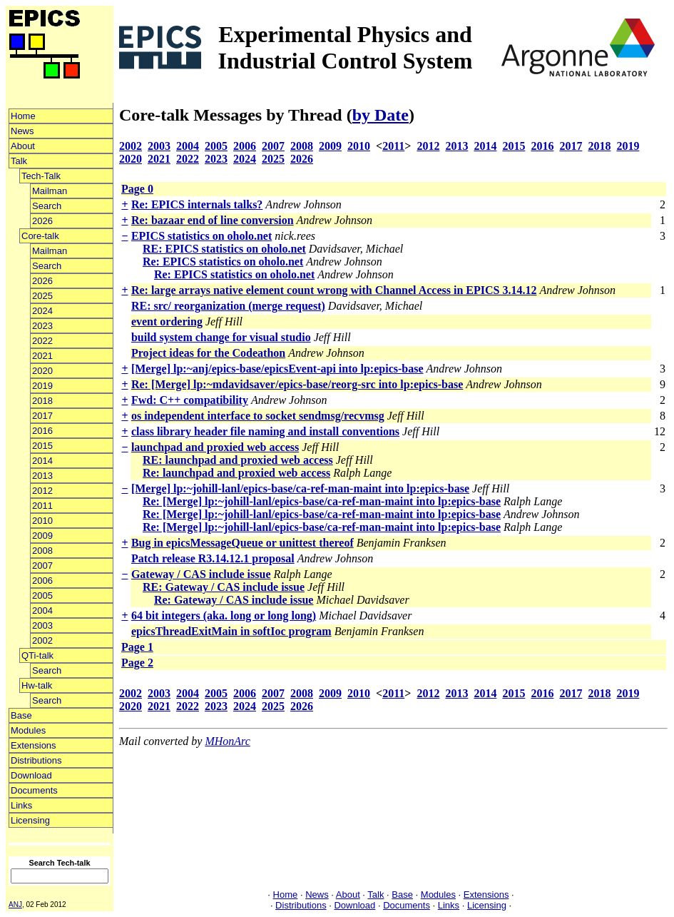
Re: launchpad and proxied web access (236, 473)
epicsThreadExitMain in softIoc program (231, 631)
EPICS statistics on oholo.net (201, 236)
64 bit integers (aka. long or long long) (223, 615)
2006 (42, 580)
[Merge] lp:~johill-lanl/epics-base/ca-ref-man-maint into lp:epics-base (300, 488)
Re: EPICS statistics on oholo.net (223, 261)
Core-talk (40, 235)
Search (46, 206)
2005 (42, 595)
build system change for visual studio (221, 337)
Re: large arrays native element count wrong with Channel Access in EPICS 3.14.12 (334, 290)
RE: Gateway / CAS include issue (224, 587)
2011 (42, 505)
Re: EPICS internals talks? (196, 204)
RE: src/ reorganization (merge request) (228, 306)
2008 (42, 550)
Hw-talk (36, 685)
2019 (42, 385)
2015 (42, 445)
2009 (42, 535)
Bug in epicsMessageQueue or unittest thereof (242, 543)
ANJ (15, 904)
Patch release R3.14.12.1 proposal (213, 558)
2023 (42, 325)
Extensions (33, 745)
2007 (42, 565)
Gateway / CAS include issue (201, 574)
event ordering (167, 321)
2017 (42, 415)
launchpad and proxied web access (215, 447)
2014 (42, 460)
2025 (42, 295)
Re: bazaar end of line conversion (212, 220)
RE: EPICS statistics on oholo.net (224, 249)
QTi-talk (37, 655)
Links (21, 805)
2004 (42, 610)
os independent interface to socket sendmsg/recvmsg (257, 416)
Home (23, 116)
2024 (42, 310)
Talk (19, 161)
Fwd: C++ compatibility (189, 400)
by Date (380, 115)
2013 (42, 475)
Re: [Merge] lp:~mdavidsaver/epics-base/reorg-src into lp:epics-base (297, 384)
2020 (42, 370)
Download (31, 775)
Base (21, 715)
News (22, 131)
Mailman (49, 191)
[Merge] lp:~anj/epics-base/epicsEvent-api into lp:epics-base (277, 369)
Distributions (36, 760)
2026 (42, 221)
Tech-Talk (41, 176)
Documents (34, 790)
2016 (42, 430)
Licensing (30, 820)
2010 (42, 520)
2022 (42, 340)
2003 (42, 625)
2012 (42, 490)
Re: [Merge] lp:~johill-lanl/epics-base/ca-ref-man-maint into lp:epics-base (322, 501)
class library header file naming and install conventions (265, 431)
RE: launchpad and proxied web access (238, 460)
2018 (42, 400)
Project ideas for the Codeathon (208, 353)
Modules (28, 730)
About (23, 146)
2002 (42, 640)
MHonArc (227, 741)
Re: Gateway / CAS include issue (234, 600)
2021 (42, 355)
